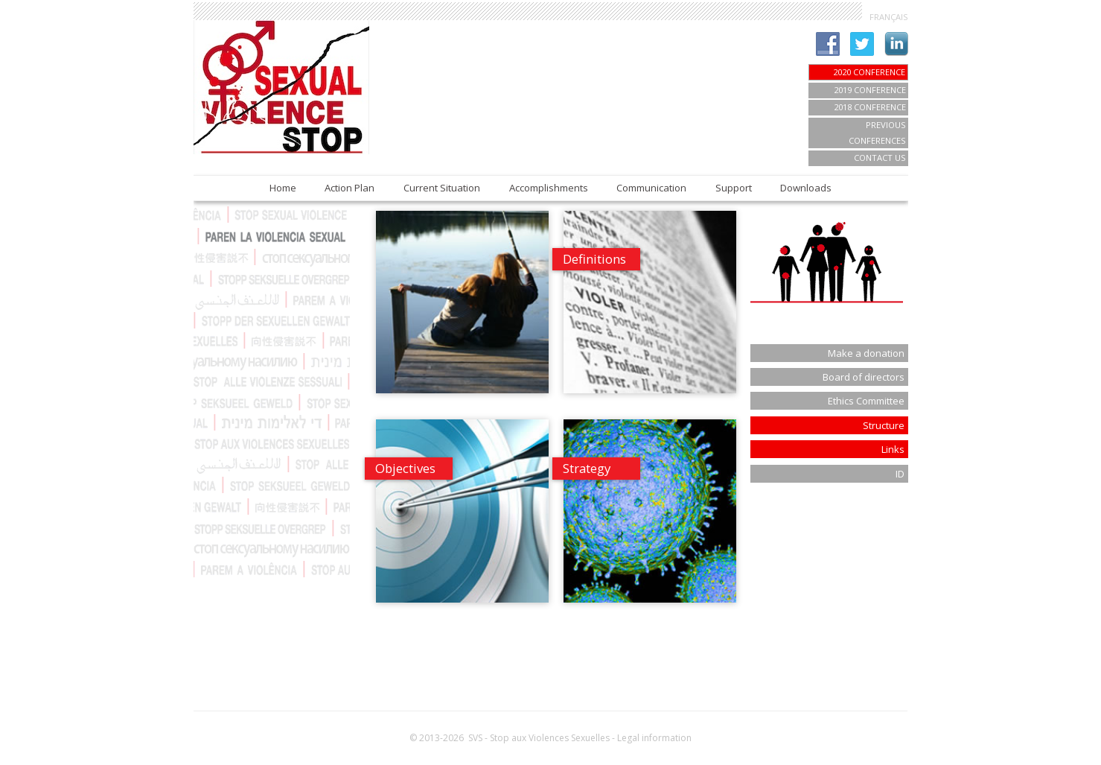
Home (282, 187)
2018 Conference (870, 106)
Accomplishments (548, 187)
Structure (883, 425)
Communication (651, 187)
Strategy (586, 468)
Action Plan (349, 187)
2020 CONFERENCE (869, 71)
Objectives (405, 468)
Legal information (654, 737)
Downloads (806, 187)
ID (900, 473)
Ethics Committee (866, 400)
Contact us (880, 157)
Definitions (594, 258)
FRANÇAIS (888, 16)
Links (892, 449)
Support (733, 187)
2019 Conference (870, 89)
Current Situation (441, 187)
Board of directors (863, 377)
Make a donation (866, 353)
